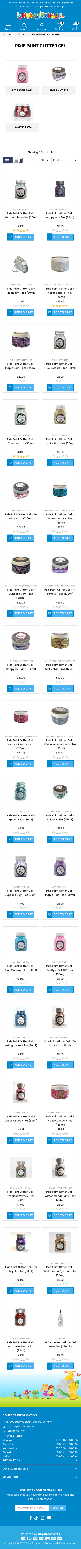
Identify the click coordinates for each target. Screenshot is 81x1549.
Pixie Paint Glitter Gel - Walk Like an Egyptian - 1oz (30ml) (60, 1271)
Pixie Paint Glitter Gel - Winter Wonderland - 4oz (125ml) (60, 744)
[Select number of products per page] (44, 160)
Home (7, 34)
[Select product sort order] (64, 160)
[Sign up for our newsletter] (32, 1508)
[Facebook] (31, 1518)
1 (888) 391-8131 (16, 1431)
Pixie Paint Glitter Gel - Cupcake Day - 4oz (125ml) (21, 594)
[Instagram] (42, 1518)
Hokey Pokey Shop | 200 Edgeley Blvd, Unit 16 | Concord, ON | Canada (40, 3)
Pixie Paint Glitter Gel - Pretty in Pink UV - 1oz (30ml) (60, 970)
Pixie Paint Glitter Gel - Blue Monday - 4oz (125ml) (60, 519)
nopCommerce (49, 1534)
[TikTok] (36, 1518)
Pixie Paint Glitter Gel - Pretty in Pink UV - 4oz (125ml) (21, 744)
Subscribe (57, 1507)
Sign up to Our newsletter (40, 1490)
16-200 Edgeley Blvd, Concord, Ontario (29, 1421)
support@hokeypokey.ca (21, 1426)
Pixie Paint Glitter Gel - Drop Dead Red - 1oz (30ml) (21, 1346)
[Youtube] (49, 1518)
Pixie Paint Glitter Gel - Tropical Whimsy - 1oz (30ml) (21, 1196)
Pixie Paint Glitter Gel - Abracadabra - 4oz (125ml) (60, 293)
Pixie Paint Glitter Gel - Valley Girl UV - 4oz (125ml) (60, 1120)
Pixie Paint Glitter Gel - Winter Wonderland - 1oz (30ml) (60, 1196)
